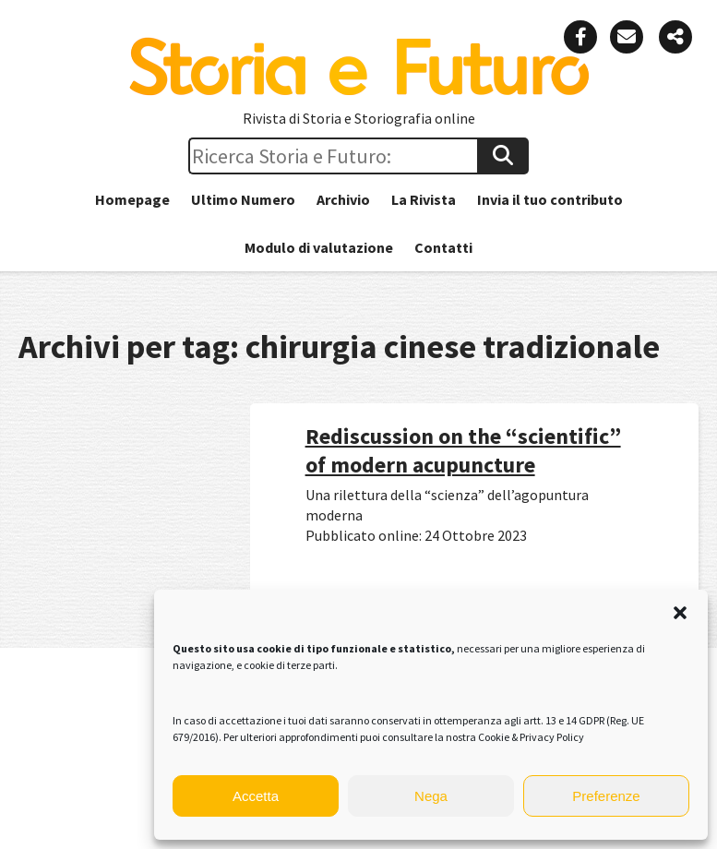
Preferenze (605, 796)
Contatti (443, 247)
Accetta (256, 796)
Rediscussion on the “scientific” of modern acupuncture (463, 450)
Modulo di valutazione (319, 247)
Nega (431, 796)
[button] (680, 613)
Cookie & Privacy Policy (531, 737)
